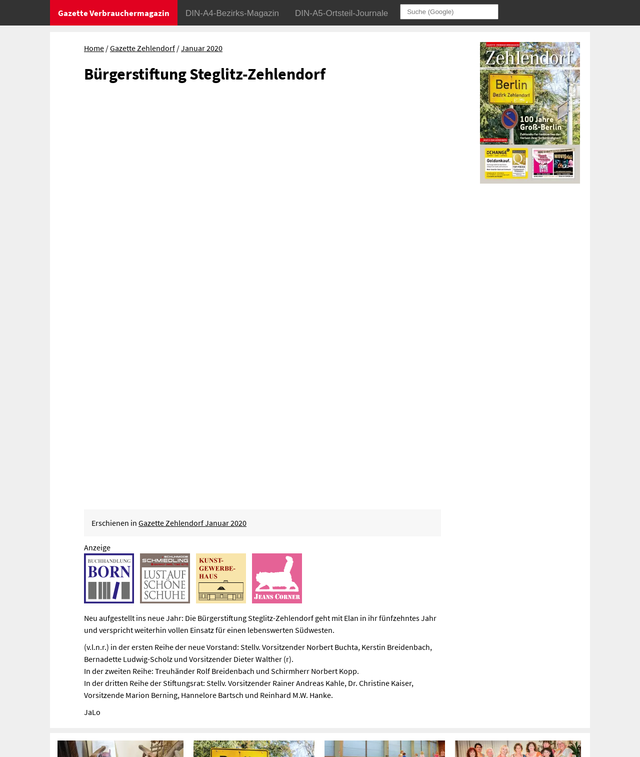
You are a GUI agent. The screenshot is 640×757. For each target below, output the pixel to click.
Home (94, 48)
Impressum (433, 640)
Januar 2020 (201, 48)
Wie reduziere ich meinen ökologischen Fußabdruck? (375, 571)
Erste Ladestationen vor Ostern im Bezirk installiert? (252, 571)
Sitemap (428, 654)
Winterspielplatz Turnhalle (374, 427)
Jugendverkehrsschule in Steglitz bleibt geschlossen (517, 571)
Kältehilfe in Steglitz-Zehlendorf (118, 566)
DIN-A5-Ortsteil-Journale (341, 13)
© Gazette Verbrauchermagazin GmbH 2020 (486, 669)
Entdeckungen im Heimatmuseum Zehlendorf (110, 432)
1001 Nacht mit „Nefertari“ (505, 427)
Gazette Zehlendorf (142, 48)
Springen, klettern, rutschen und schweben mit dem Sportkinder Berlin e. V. (383, 451)
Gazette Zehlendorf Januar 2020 (192, 123)
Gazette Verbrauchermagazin (114, 13)
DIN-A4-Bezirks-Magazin (232, 13)
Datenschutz (479, 640)
